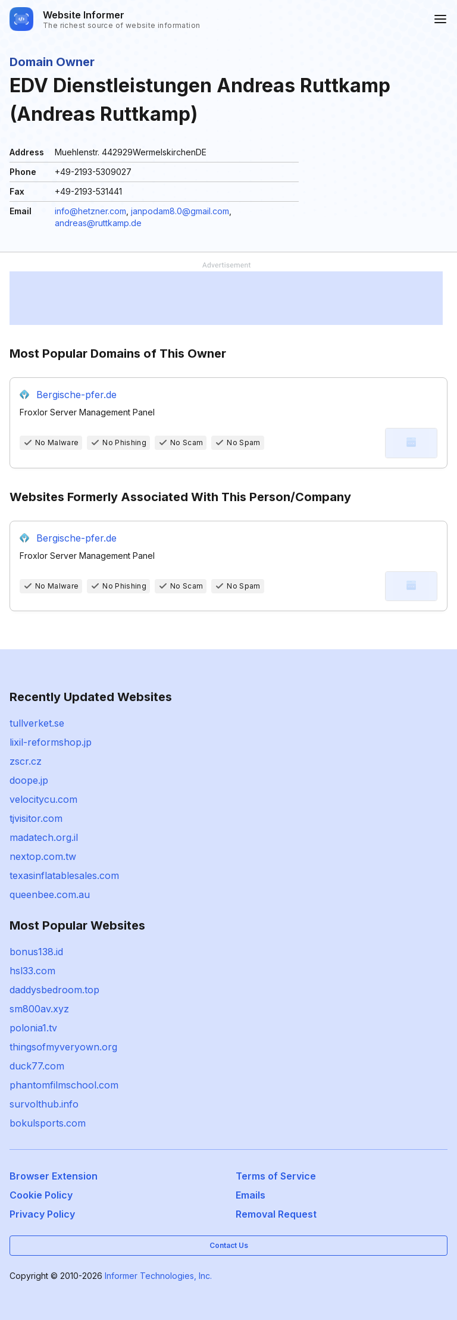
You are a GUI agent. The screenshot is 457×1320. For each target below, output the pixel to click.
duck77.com (37, 1066)
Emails (250, 1195)
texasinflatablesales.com (64, 875)
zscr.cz (26, 761)
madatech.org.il (44, 837)
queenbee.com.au (50, 894)
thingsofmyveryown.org (63, 1047)
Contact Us (228, 1245)
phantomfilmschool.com (64, 1085)
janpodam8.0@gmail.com (180, 211)
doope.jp (29, 780)
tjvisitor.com (36, 818)
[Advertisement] (226, 298)
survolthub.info (44, 1104)
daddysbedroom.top (54, 990)
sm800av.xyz (39, 1009)
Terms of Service (276, 1176)
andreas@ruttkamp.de (98, 223)
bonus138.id (36, 952)
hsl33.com (32, 971)
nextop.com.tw (43, 856)
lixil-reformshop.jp (51, 742)
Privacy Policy (42, 1214)
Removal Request (276, 1214)
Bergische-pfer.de (76, 395)
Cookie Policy (41, 1195)
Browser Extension (54, 1176)
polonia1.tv (33, 1028)
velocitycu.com (43, 799)
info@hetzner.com (90, 211)
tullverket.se (37, 723)
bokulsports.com (48, 1123)
